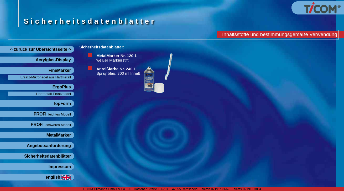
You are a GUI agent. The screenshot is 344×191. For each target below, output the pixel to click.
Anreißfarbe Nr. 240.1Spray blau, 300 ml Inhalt (118, 71)
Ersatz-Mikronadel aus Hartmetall (45, 77)
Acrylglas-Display (53, 60)
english (58, 177)
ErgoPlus (62, 87)
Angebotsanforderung (49, 145)
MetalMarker (58, 135)
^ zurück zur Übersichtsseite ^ (40, 49)
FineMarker (60, 70)
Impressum (60, 166)
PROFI (52, 114)
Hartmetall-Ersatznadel (53, 94)
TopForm (62, 103)
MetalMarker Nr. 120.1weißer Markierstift (116, 57)
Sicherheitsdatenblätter (47, 156)
